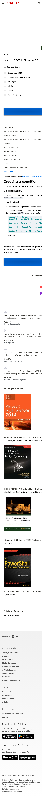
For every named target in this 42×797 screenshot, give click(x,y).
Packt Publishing (14, 95)
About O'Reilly (9, 648)
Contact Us (7, 692)
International (8, 709)
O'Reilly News (7, 659)
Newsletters (7, 695)
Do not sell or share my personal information (18, 776)
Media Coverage (9, 663)
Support (6, 687)
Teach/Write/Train (10, 653)
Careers (5, 656)
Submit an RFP (8, 673)
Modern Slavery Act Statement (13, 792)
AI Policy (5, 702)
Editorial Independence (10, 789)
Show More (8, 171)
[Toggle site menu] (3, 3)
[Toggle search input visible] (39, 3)
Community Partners (10, 666)
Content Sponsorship (11, 680)
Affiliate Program (9, 670)
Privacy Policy (8, 698)
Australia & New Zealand (12, 714)
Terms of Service (8, 787)
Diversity (5, 677)
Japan (5, 717)
